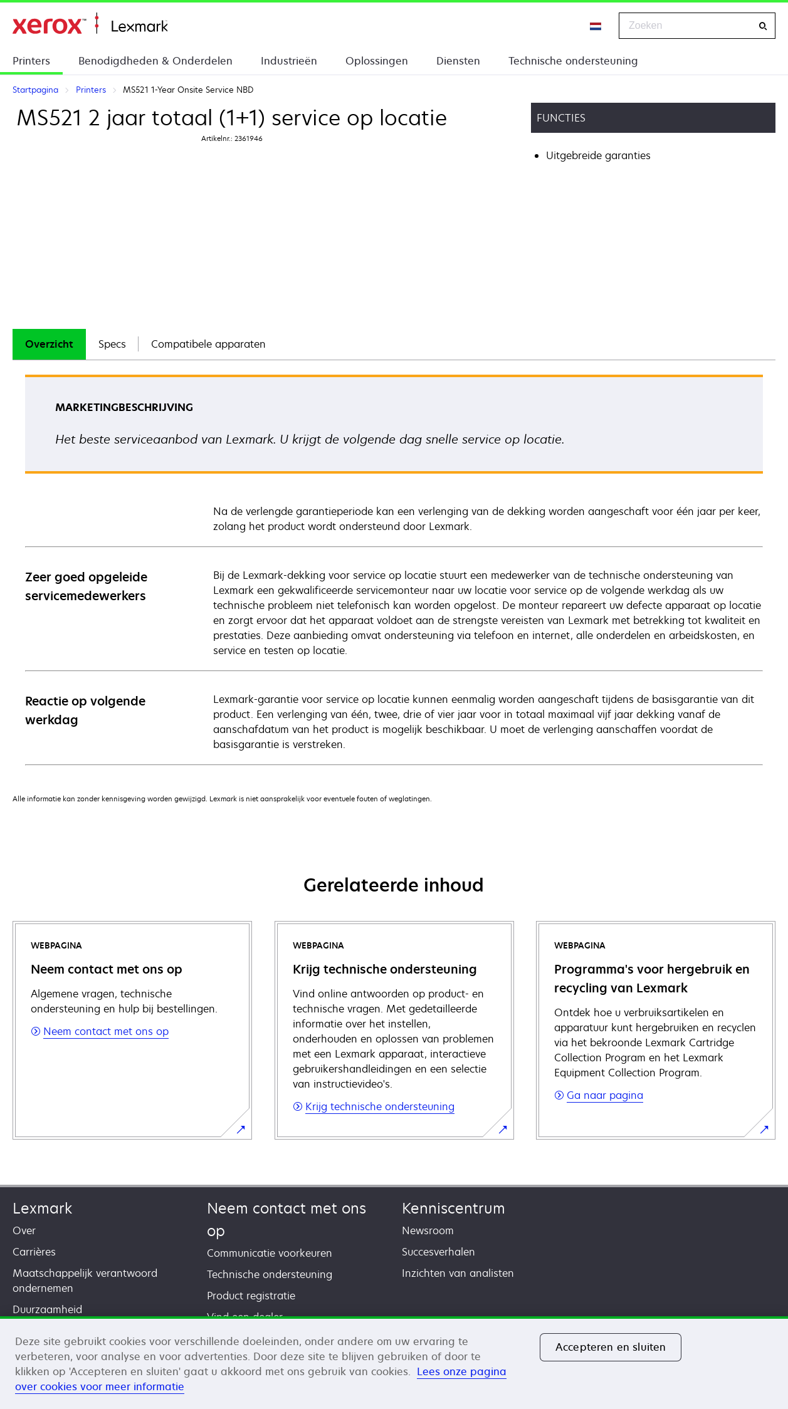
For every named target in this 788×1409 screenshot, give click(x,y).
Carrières (34, 1252)
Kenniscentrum (453, 1208)
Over (24, 1230)
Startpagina (90, 23)
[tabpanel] (394, 569)
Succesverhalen (438, 1252)
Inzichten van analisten (458, 1273)
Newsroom (428, 1230)
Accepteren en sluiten (610, 1347)
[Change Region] (596, 25)
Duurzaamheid (47, 1309)
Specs (112, 344)
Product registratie (251, 1295)
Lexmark (42, 1208)
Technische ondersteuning (573, 61)
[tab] (49, 344)
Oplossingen (376, 61)
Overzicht (49, 344)
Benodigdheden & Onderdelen (155, 61)
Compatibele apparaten (208, 344)
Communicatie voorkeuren (269, 1253)
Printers (31, 61)
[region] (394, 1362)
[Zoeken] (762, 26)
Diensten (458, 61)
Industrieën (289, 61)
